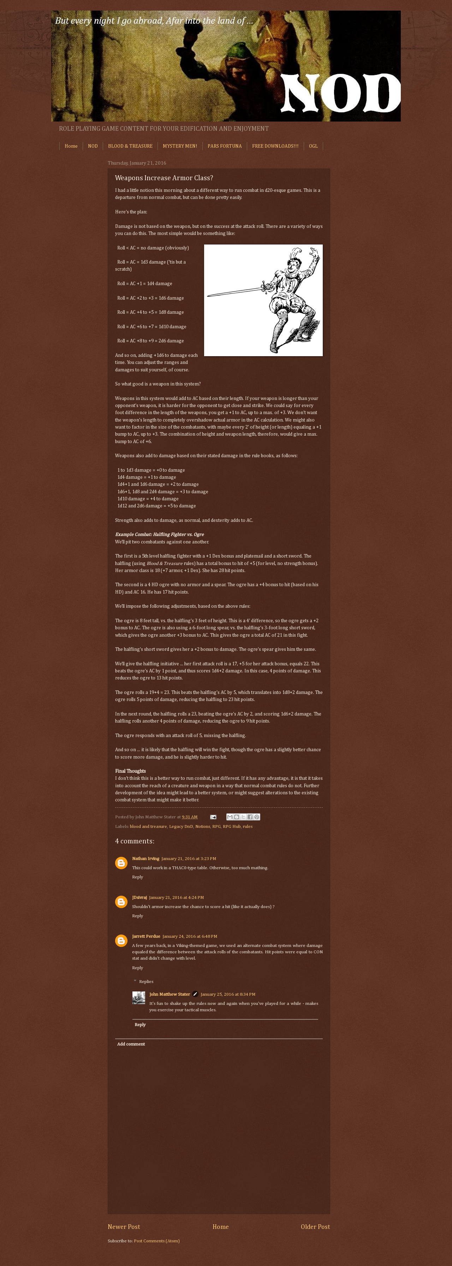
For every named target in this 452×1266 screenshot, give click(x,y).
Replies (146, 981)
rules (247, 826)
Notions (202, 826)
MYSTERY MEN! (180, 146)
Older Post (315, 1227)
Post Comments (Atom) (157, 1241)
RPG (216, 826)
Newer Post (124, 1227)
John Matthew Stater (169, 994)
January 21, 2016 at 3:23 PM (188, 858)
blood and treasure (148, 826)
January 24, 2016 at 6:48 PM (190, 936)
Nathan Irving (145, 858)
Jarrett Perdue (146, 936)
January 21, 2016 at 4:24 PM (176, 897)
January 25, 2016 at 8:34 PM (228, 994)
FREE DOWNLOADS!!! (275, 146)
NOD (93, 146)
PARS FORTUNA (225, 146)
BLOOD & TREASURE (130, 146)
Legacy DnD (181, 826)
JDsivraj (139, 897)
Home (71, 146)
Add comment (131, 1044)
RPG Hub (232, 826)
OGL (313, 146)
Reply (137, 877)
